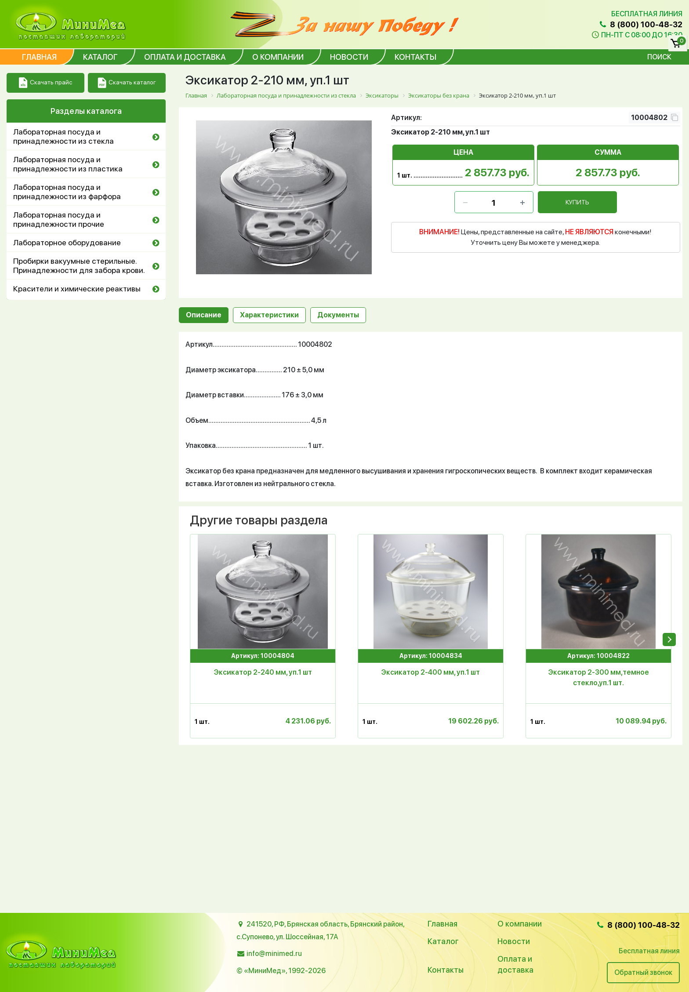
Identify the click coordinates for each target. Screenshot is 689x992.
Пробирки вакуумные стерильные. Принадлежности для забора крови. (79, 265)
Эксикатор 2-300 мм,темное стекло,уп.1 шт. (598, 677)
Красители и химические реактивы (77, 288)
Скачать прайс (45, 82)
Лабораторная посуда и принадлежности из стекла (63, 136)
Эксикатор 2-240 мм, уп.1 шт (263, 672)
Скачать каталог (127, 82)
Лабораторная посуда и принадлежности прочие (58, 219)
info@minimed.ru (274, 953)
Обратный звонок (643, 972)
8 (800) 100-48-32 (640, 24)
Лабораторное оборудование (67, 242)
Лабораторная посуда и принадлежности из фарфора (67, 191)
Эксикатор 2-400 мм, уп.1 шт (430, 672)
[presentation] (669, 639)
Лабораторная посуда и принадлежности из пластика (68, 164)
